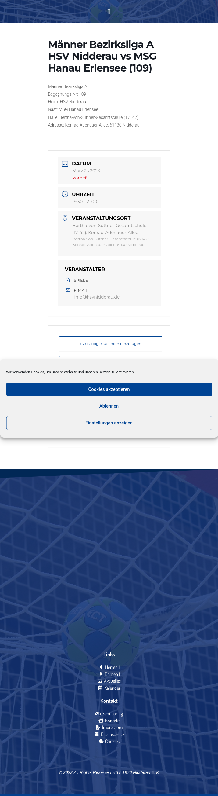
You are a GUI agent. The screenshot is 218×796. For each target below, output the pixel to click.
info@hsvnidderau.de (97, 297)
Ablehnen (109, 406)
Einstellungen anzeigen (109, 423)
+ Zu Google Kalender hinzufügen (110, 343)
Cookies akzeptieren (109, 389)
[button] (109, 12)
